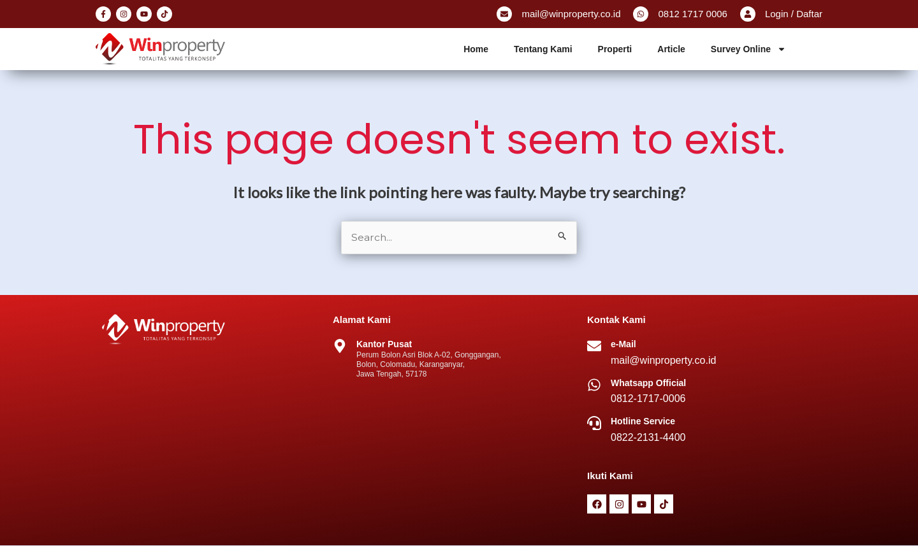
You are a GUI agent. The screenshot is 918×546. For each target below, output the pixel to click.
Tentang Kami (543, 49)
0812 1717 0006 (692, 13)
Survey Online (748, 49)
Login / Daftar (793, 13)
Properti (615, 49)
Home (475, 49)
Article (671, 49)
